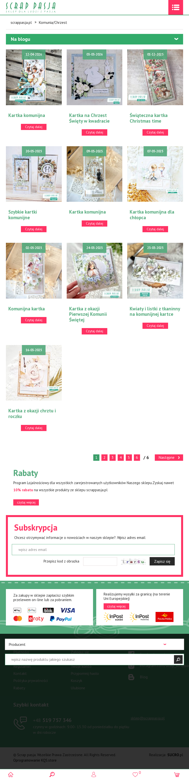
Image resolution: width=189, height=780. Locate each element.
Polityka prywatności (30, 680)
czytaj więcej (26, 502)
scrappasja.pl (21, 22)
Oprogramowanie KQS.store (35, 760)
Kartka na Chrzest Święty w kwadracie (89, 118)
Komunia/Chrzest (53, 22)
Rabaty (19, 687)
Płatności (21, 652)
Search (53, 774)
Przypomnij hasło (85, 673)
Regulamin (22, 666)
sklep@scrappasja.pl (148, 718)
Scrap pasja (41, 7)
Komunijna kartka (26, 309)
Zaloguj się (80, 652)
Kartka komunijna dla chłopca (152, 214)
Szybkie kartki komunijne (22, 214)
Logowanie (94, 774)
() (136, 772)
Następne (166, 457)
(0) (177, 774)
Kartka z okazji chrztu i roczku (32, 413)
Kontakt (20, 673)
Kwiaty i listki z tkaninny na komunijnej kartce (155, 311)
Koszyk (76, 680)
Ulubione (78, 687)
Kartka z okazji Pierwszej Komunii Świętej (88, 314)
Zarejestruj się (82, 659)
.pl (175, 754)
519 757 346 (52, 720)
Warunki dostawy (27, 659)
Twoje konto (81, 666)
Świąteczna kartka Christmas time (149, 118)
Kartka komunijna (26, 115)
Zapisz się (162, 561)
